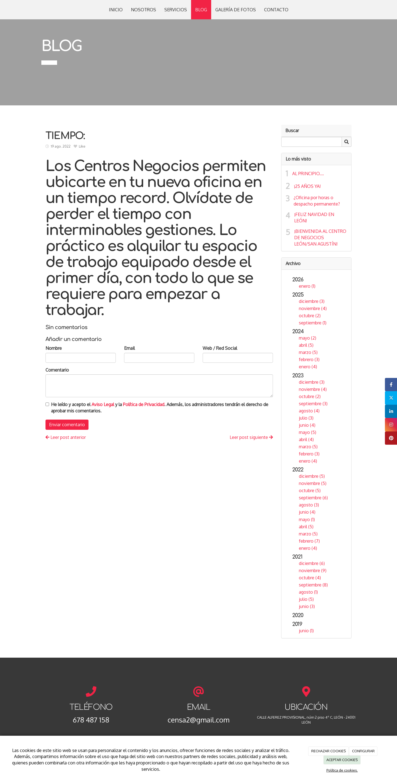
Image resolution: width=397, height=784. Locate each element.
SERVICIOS (175, 9)
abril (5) (306, 345)
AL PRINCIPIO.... (308, 173)
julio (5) (306, 599)
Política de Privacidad (143, 404)
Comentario (57, 370)
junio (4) (307, 425)
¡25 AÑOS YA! (307, 186)
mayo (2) (307, 338)
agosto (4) (309, 411)
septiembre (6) (313, 497)
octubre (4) (310, 577)
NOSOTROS (143, 9)
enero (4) (308, 366)
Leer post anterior (65, 437)
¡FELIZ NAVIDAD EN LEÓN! (314, 217)
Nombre (53, 348)
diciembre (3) (311, 301)
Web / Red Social (220, 348)
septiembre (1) (312, 323)
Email (129, 348)
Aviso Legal (103, 404)
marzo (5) (308, 352)
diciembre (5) (312, 476)
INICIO (116, 9)
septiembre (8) (313, 585)
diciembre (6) (312, 563)
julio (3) (306, 418)
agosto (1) (308, 592)
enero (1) (307, 286)
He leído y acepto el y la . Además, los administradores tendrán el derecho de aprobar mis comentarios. (159, 408)
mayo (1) (307, 519)
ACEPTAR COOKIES (342, 760)
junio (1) (306, 630)
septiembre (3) (313, 403)
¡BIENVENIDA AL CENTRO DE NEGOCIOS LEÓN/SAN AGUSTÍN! (320, 237)
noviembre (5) (312, 483)
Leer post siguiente (251, 437)
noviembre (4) (313, 308)
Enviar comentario (67, 424)
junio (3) (307, 606)
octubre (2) (310, 315)
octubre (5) (310, 490)
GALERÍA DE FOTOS (235, 9)
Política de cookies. (342, 770)
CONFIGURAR (363, 751)
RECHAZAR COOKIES (328, 751)
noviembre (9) (312, 570)
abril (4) (306, 439)
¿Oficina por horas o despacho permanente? (317, 201)
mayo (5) (307, 432)
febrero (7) (309, 541)
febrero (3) (309, 359)
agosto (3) (309, 505)
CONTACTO (276, 9)
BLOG (201, 9)
